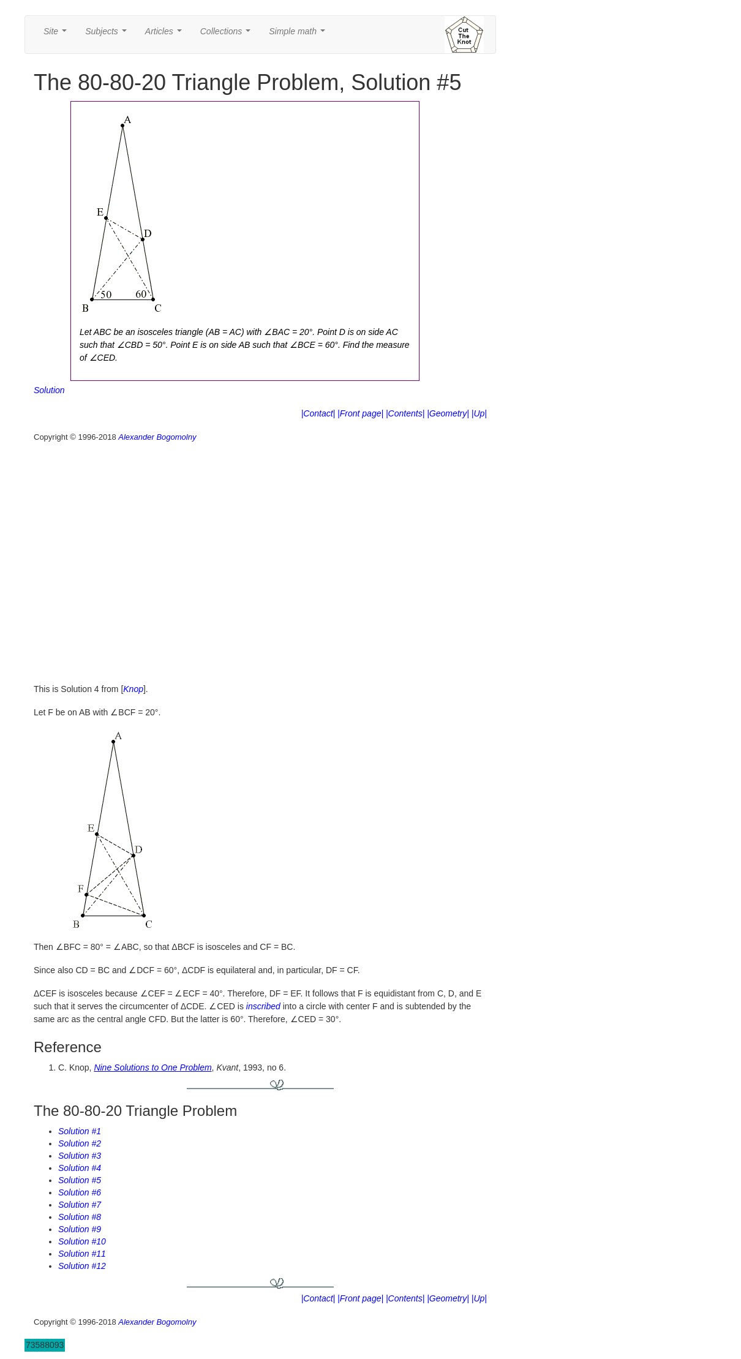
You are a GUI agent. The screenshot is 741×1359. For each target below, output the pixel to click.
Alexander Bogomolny (157, 437)
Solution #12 (82, 1266)
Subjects (108, 34)
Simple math (299, 34)
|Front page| (360, 413)
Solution (49, 390)
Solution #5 (79, 1180)
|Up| (479, 413)
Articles (166, 34)
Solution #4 (79, 1168)
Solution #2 (79, 1143)
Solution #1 (79, 1131)
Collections (227, 34)
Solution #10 (82, 1241)
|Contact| (318, 413)
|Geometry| (448, 413)
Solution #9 (79, 1229)
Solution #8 (79, 1217)
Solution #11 (82, 1254)
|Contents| (405, 413)
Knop (133, 689)
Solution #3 (79, 1156)
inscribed (263, 1006)
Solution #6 (79, 1192)
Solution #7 (79, 1205)
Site (57, 34)
